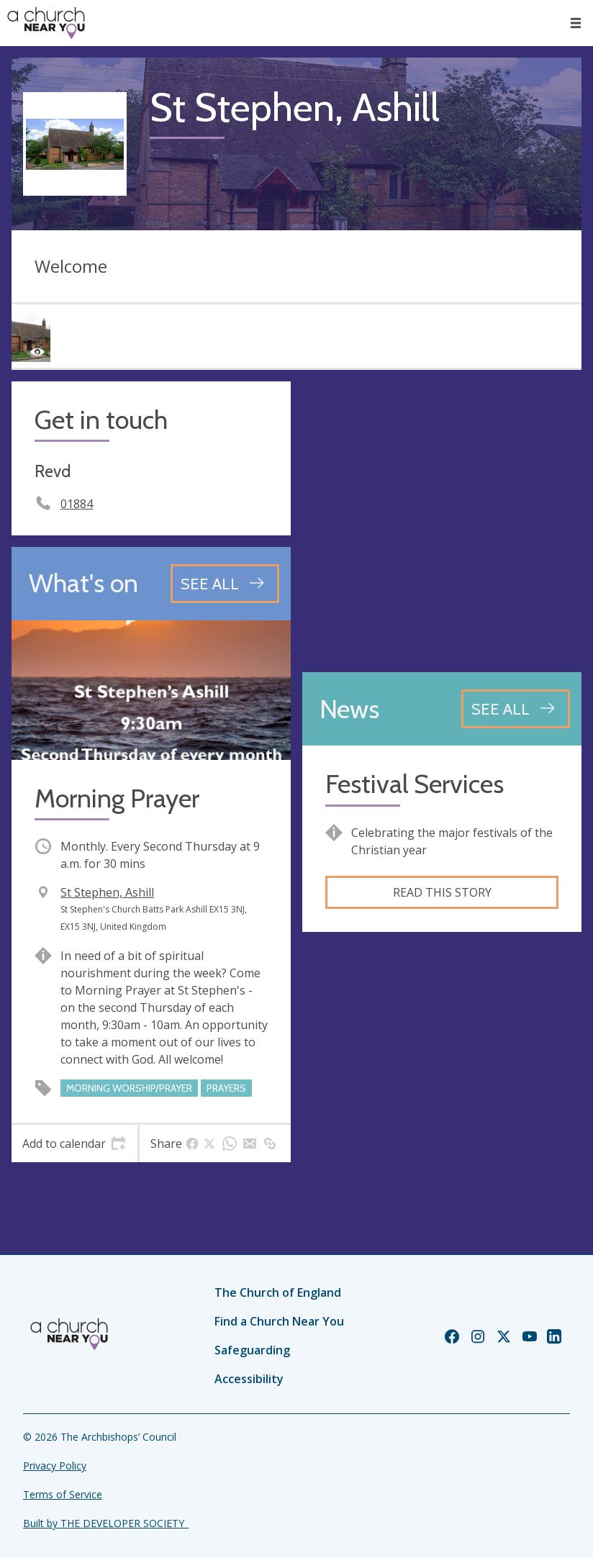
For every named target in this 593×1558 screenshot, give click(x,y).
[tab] (74, 1143)
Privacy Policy (54, 1465)
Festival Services (414, 784)
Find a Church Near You (279, 1321)
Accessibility (249, 1379)
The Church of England (277, 1292)
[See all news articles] (515, 708)
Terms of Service (62, 1494)
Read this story (442, 892)
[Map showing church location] (441, 521)
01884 (76, 504)
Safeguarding (252, 1350)
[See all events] (225, 583)
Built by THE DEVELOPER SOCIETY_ (106, 1523)
